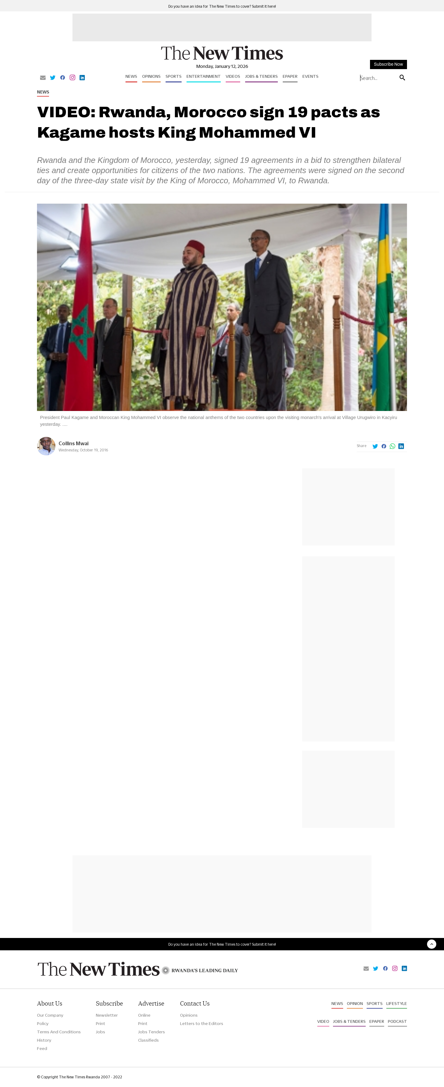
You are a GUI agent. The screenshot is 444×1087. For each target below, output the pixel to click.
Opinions (151, 76)
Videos (233, 76)
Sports (174, 76)
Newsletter (107, 1015)
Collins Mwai (73, 443)
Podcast (397, 1021)
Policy (42, 1023)
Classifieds (148, 1040)
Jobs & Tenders (261, 76)
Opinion (355, 1003)
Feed (42, 1048)
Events (310, 76)
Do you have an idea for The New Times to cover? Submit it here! (222, 6)
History (44, 1040)
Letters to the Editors (201, 1023)
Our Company (50, 1015)
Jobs (100, 1031)
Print (100, 1023)
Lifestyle (396, 1003)
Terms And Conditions (59, 1031)
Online (144, 1015)
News (131, 76)
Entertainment (204, 76)
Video (323, 1021)
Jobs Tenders (151, 1031)
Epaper (290, 76)
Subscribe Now (388, 64)
